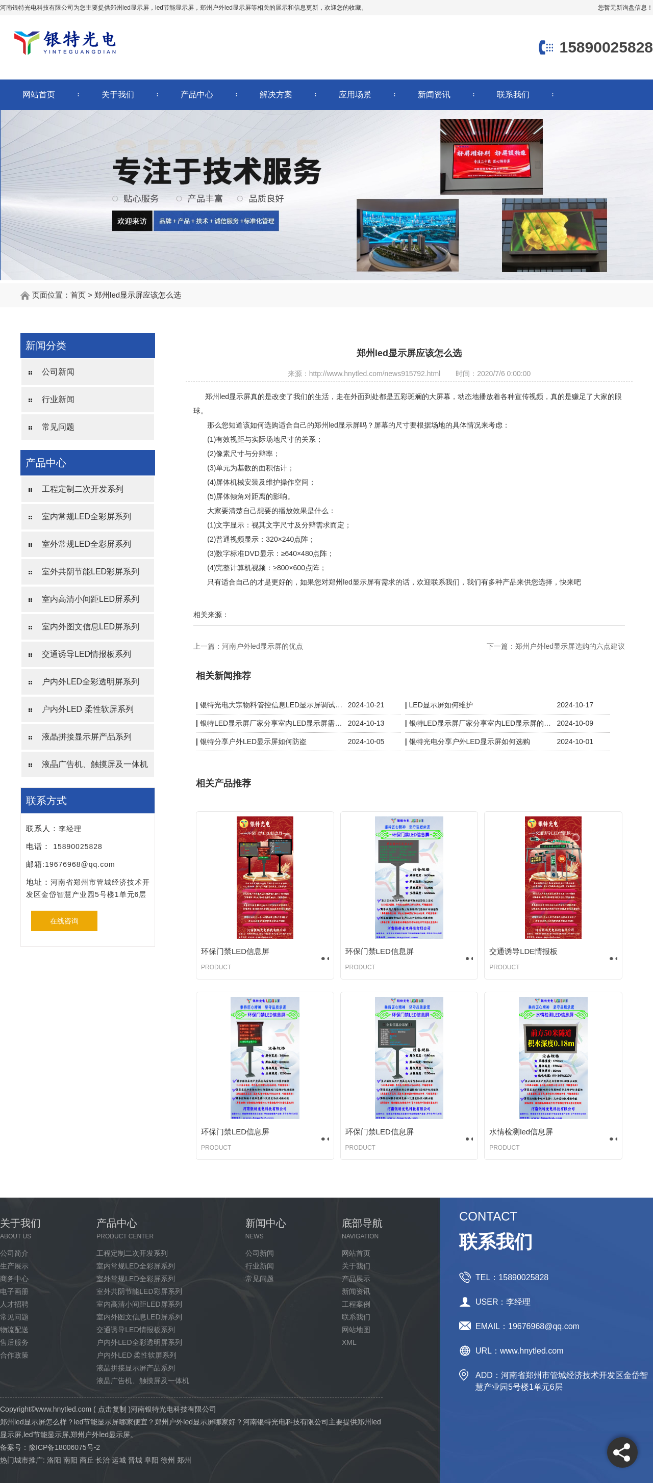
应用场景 (355, 94)
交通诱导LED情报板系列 (86, 654)
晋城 (135, 1460)
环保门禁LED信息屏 (235, 951)
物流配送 (14, 1330)
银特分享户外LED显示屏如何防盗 (253, 741)
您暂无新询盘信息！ (625, 7)
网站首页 (38, 94)
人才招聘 (14, 1304)
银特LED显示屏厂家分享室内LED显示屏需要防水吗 (271, 723)
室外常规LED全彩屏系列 (86, 544)
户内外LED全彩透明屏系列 (90, 681)
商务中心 (14, 1279)
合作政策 (14, 1355)
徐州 (168, 1460)
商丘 (87, 1460)
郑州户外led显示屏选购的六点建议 (570, 646)
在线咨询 (64, 921)
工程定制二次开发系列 (82, 489)
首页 (78, 294)
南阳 (70, 1460)
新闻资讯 (434, 94)
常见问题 (58, 426)
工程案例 (356, 1304)
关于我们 (118, 94)
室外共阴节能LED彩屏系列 (90, 571)
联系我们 (513, 94)
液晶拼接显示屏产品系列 (87, 736)
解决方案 (276, 94)
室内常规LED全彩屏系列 (86, 516)
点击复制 (112, 1409)
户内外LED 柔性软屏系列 (88, 709)
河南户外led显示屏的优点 (262, 646)
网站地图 (356, 1330)
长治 (102, 1460)
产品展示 (356, 1279)
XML (349, 1342)
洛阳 (54, 1460)
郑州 (184, 1460)
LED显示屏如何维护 (441, 705)
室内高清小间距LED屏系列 (90, 599)
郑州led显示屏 (129, 7)
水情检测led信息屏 (521, 1131)
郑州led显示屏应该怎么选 (137, 294)
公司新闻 (58, 371)
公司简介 (14, 1253)
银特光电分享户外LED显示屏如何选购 (469, 741)
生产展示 (14, 1266)
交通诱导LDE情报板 (523, 951)
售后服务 (14, 1342)
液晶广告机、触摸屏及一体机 (95, 764)
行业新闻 (58, 399)
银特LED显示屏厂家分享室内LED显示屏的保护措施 (480, 723)
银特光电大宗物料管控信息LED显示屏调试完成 (271, 705)
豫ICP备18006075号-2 (64, 1447)
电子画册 (14, 1291)
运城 (119, 1460)
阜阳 (151, 1460)
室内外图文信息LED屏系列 (90, 626)
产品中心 (197, 94)
